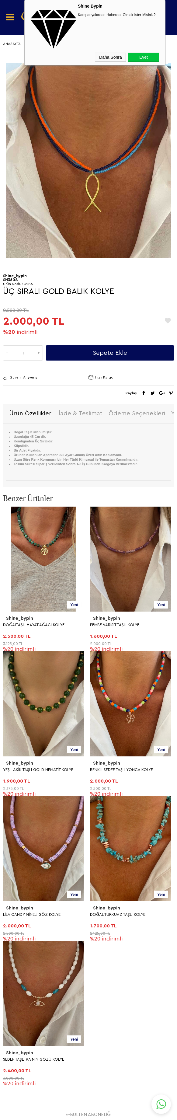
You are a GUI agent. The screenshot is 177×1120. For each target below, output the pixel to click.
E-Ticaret (71, 1112)
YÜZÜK (15, 778)
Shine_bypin (19, 618)
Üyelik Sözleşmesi (27, 842)
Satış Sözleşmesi (25, 855)
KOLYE (14, 751)
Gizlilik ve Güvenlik (28, 882)
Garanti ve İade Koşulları (35, 869)
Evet (143, 57)
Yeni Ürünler (21, 920)
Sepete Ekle (110, 353)
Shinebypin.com (112, 1096)
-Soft (57, 1112)
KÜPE (12, 764)
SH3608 (10, 280)
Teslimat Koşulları (27, 829)
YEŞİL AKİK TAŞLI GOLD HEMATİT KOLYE (125, 625)
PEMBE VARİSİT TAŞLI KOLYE (27, 625)
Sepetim (16, 960)
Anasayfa (16, 906)
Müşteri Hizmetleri (28, 946)
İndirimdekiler (22, 933)
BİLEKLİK (16, 791)
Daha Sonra (110, 57)
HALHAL (16, 805)
